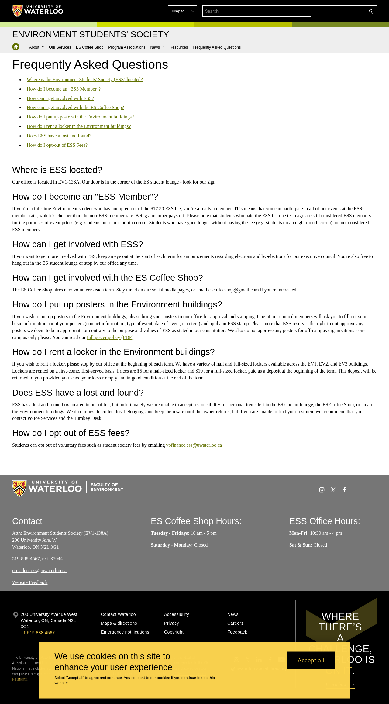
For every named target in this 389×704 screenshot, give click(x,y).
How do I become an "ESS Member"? (64, 88)
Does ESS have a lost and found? (59, 135)
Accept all (311, 660)
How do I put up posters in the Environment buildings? (80, 116)
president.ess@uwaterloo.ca (39, 570)
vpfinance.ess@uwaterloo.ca (194, 445)
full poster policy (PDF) (110, 337)
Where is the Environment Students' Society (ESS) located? (85, 79)
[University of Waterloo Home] (38, 11)
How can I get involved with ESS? (60, 98)
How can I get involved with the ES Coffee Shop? (75, 107)
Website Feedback (29, 582)
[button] (327, 11)
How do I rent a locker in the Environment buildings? (79, 126)
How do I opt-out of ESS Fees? (57, 144)
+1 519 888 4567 (38, 632)
